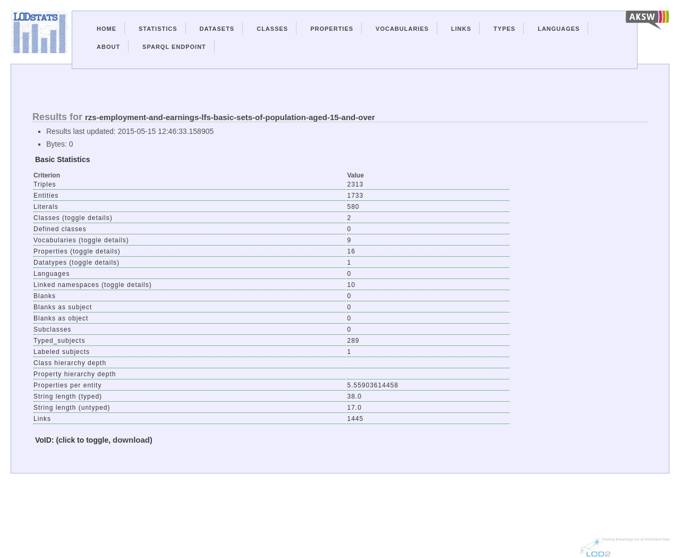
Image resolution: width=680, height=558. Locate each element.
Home (106, 29)
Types (504, 29)
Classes (272, 29)
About (108, 47)
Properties (331, 29)
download (131, 439)
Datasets (217, 29)
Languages (559, 29)
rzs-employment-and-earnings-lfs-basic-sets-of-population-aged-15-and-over (230, 117)
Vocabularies (402, 29)
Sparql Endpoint (174, 47)
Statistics (158, 29)
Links (461, 29)
